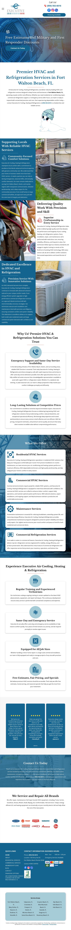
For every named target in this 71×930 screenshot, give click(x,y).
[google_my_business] (56, 10)
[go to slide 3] (36, 745)
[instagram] (52, 10)
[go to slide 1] (34, 745)
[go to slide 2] (35, 745)
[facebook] (49, 10)
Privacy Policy (53, 924)
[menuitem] (14, 855)
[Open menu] (3, 9)
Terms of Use (45, 924)
